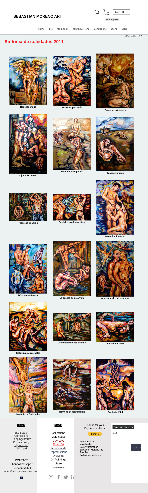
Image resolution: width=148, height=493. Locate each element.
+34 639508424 (21, 467)
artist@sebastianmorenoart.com (21, 471)
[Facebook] (58, 477)
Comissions (21, 435)
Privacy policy (21, 442)
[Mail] (21, 478)
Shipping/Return (21, 439)
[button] (106, 12)
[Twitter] (66, 477)
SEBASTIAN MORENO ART (37, 16)
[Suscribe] (136, 447)
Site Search (21, 432)
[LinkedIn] (73, 477)
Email (115, 433)
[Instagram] (51, 477)
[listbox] (121, 12)
